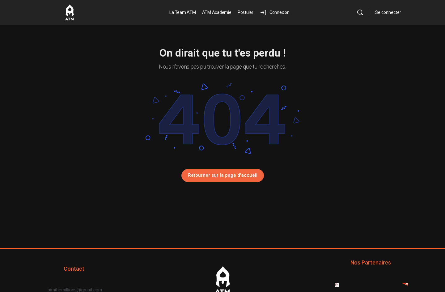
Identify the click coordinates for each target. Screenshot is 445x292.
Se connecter (388, 12)
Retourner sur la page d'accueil (222, 175)
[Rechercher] (360, 12)
